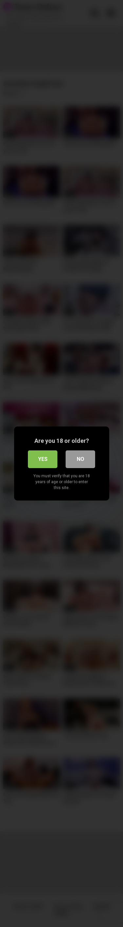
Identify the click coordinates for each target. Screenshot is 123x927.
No (80, 459)
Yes (43, 459)
